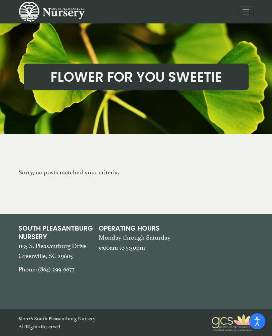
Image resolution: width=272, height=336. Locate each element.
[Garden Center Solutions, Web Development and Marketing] (233, 322)
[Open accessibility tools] (257, 321)
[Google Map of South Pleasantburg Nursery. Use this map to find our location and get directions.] (216, 257)
